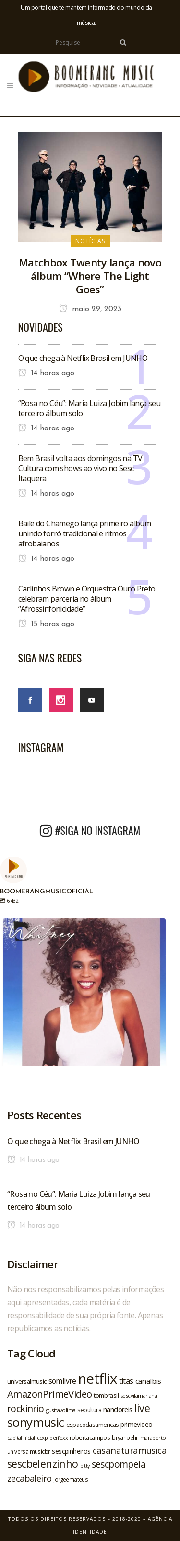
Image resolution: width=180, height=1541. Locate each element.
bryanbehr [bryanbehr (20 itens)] (125, 1437)
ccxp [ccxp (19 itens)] (42, 1437)
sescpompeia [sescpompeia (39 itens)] (118, 1464)
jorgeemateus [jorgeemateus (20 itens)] (70, 1479)
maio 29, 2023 (90, 309)
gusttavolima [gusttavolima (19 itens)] (61, 1410)
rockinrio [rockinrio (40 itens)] (25, 1408)
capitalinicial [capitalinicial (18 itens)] (21, 1438)
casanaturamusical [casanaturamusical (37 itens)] (131, 1450)
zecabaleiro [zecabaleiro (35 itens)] (29, 1478)
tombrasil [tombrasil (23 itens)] (106, 1395)
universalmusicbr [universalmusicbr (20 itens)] (28, 1451)
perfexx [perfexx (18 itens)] (58, 1438)
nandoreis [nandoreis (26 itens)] (117, 1409)
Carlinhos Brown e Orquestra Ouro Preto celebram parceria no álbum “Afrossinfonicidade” (87, 598)
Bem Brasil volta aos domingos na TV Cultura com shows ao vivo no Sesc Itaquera (80, 468)
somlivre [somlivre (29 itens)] (62, 1381)
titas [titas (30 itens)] (126, 1381)
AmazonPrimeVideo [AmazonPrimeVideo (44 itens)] (49, 1394)
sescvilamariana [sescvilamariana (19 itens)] (138, 1395)
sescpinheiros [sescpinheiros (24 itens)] (71, 1451)
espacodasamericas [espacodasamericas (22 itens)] (92, 1424)
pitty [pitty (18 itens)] (85, 1465)
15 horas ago (46, 624)
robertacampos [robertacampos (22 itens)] (90, 1437)
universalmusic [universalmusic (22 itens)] (27, 1381)
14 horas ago (46, 373)
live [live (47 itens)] (142, 1408)
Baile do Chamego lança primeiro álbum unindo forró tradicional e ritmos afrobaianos (84, 533)
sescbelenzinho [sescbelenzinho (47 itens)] (42, 1464)
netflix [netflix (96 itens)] (97, 1378)
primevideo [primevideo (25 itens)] (136, 1424)
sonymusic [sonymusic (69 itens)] (35, 1422)
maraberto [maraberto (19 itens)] (153, 1437)
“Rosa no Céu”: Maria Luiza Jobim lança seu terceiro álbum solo (89, 408)
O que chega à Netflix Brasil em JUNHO (83, 358)
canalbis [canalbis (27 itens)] (148, 1381)
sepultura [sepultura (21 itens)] (89, 1410)
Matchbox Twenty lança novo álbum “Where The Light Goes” (90, 275)
